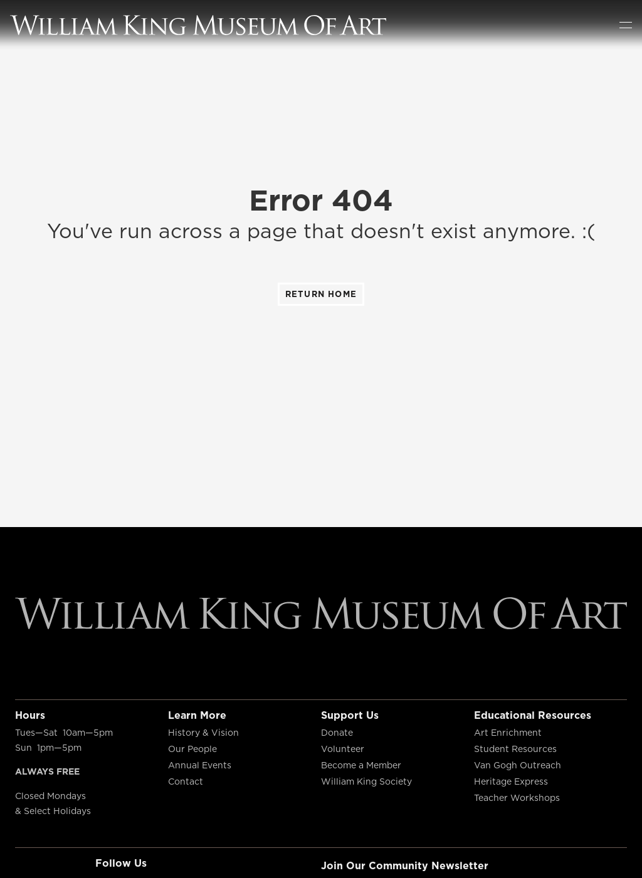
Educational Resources (532, 715)
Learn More (197, 715)
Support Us (350, 715)
